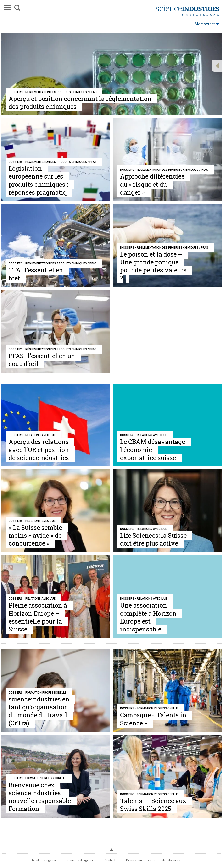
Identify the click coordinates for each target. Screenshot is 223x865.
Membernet (207, 24)
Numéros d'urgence (80, 860)
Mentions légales (44, 860)
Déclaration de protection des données (153, 860)
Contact (110, 860)
